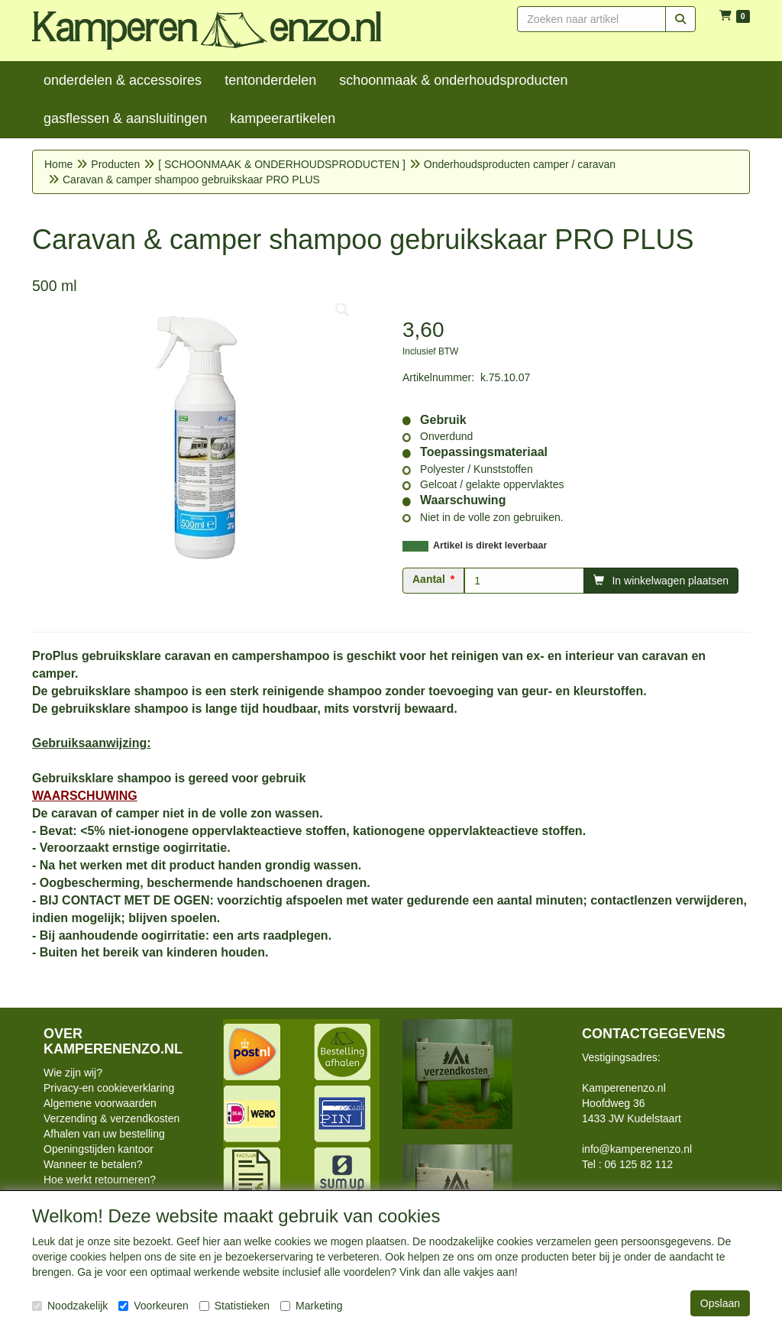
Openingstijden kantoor (98, 1149)
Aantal (428, 579)
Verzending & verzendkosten (111, 1118)
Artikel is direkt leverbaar (490, 545)
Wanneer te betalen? (93, 1164)
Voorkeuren (153, 1305)
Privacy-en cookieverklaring (109, 1088)
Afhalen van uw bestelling (104, 1134)
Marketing (311, 1305)
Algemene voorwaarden (100, 1103)
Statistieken (234, 1305)
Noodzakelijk (70, 1305)
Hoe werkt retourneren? (100, 1179)
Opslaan (720, 1303)
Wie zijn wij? (73, 1072)
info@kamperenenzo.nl (637, 1149)
